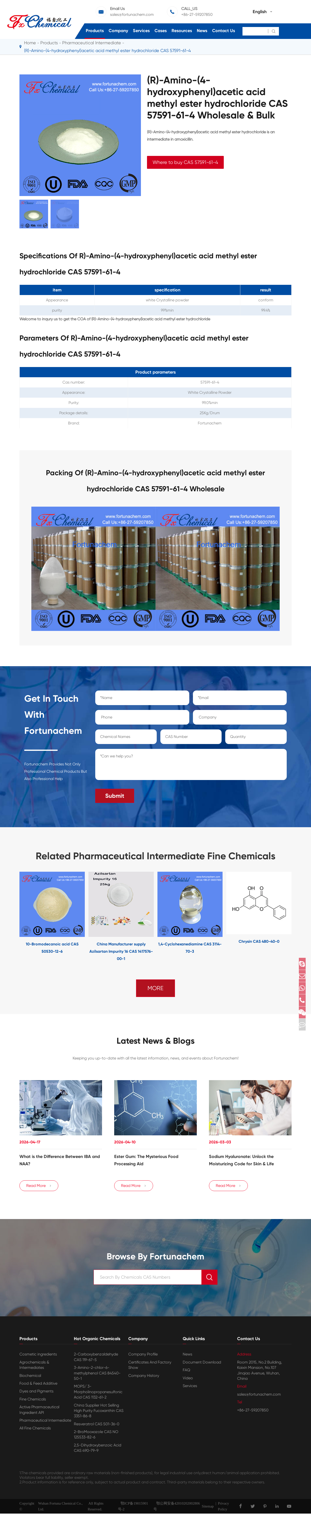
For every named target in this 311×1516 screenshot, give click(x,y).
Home (30, 42)
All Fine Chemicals (35, 1430)
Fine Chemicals (32, 1401)
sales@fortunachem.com (132, 14)
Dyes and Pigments (36, 1393)
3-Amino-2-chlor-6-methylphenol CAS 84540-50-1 (97, 1375)
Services (141, 30)
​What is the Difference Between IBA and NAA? (59, 1158)
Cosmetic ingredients (38, 1357)
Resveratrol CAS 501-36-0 (96, 1426)
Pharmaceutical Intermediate (91, 42)
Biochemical (30, 1378)
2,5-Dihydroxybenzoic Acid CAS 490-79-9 (97, 1450)
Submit (114, 792)
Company (118, 30)
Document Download (202, 1364)
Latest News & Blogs (155, 1039)
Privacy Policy (223, 1509)
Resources (182, 30)
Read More (39, 1188)
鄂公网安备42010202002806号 (176, 1509)
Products (95, 30)
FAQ (186, 1372)
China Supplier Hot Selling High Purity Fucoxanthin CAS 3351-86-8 (98, 1413)
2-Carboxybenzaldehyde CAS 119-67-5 (96, 1359)
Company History (143, 1378)
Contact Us (223, 30)
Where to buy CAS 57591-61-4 (185, 162)
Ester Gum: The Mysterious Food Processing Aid (146, 1158)
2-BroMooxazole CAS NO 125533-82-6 (96, 1437)
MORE (155, 985)
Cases (161, 30)
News (202, 30)
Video (188, 1380)
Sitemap (208, 1509)
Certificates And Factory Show (149, 1367)
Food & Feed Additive (38, 1385)
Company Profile (143, 1357)
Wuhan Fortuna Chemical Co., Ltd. (60, 1509)
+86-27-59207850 (197, 14)
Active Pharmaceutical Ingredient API (39, 1412)
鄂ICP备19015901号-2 (133, 1509)
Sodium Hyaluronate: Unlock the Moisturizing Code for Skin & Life (241, 1158)
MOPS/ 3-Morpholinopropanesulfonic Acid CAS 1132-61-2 (98, 1394)
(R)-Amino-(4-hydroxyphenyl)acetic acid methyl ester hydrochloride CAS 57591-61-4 (107, 50)
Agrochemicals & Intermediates (34, 1367)
